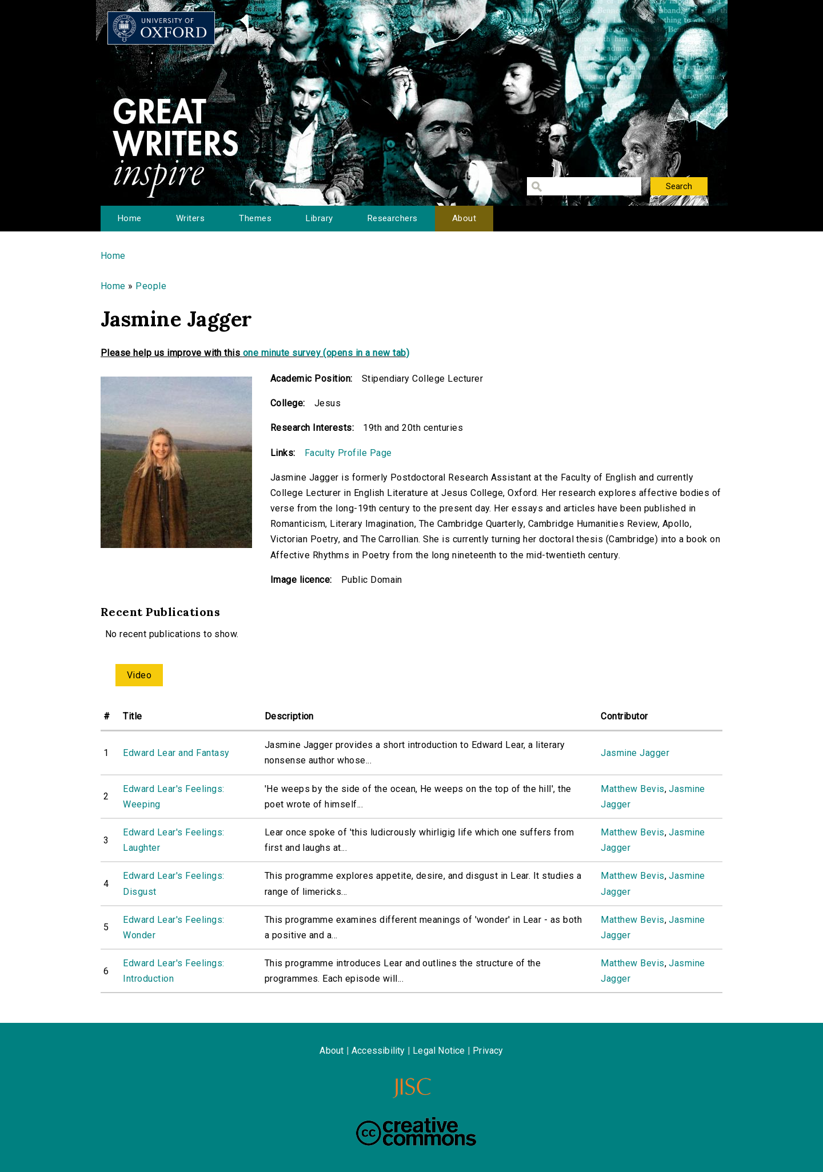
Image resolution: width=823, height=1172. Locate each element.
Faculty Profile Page (348, 452)
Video (139, 675)
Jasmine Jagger (635, 752)
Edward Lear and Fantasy (176, 752)
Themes (255, 218)
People (150, 286)
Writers (190, 218)
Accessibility (378, 1050)
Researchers (392, 218)
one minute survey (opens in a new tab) (326, 352)
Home (130, 218)
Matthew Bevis (632, 788)
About (464, 218)
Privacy (488, 1050)
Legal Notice (439, 1050)
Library (319, 218)
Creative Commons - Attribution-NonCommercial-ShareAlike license (416, 1131)
